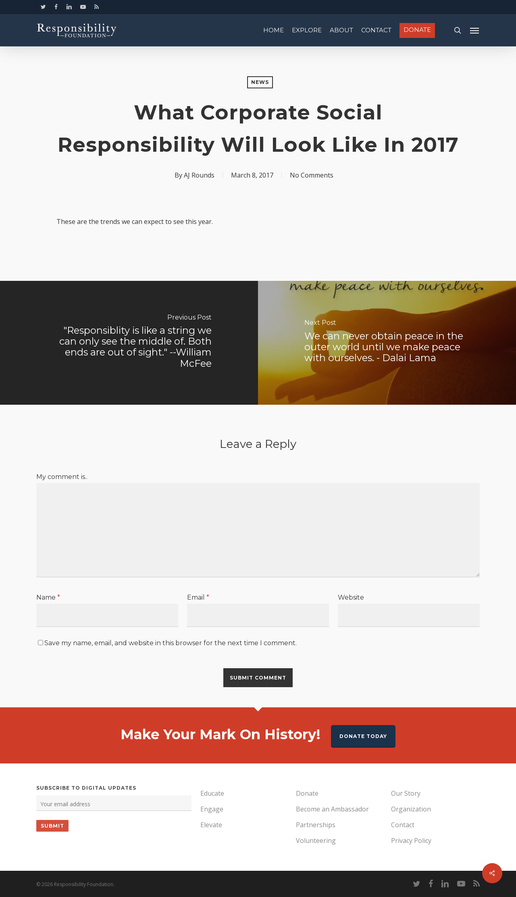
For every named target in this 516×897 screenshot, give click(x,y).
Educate (212, 793)
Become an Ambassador (332, 809)
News (260, 82)
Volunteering (316, 840)
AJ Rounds (199, 175)
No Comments (311, 175)
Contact (402, 824)
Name (48, 597)
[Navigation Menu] (475, 30)
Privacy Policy (411, 840)
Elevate (211, 824)
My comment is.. (61, 477)
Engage (211, 809)
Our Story (405, 793)
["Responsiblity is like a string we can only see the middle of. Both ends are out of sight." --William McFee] (129, 343)
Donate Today (363, 736)
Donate (307, 793)
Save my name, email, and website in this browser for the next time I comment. (170, 643)
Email (198, 597)
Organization (411, 809)
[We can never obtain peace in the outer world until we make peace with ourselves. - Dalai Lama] (387, 343)
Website (351, 597)
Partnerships (315, 824)
